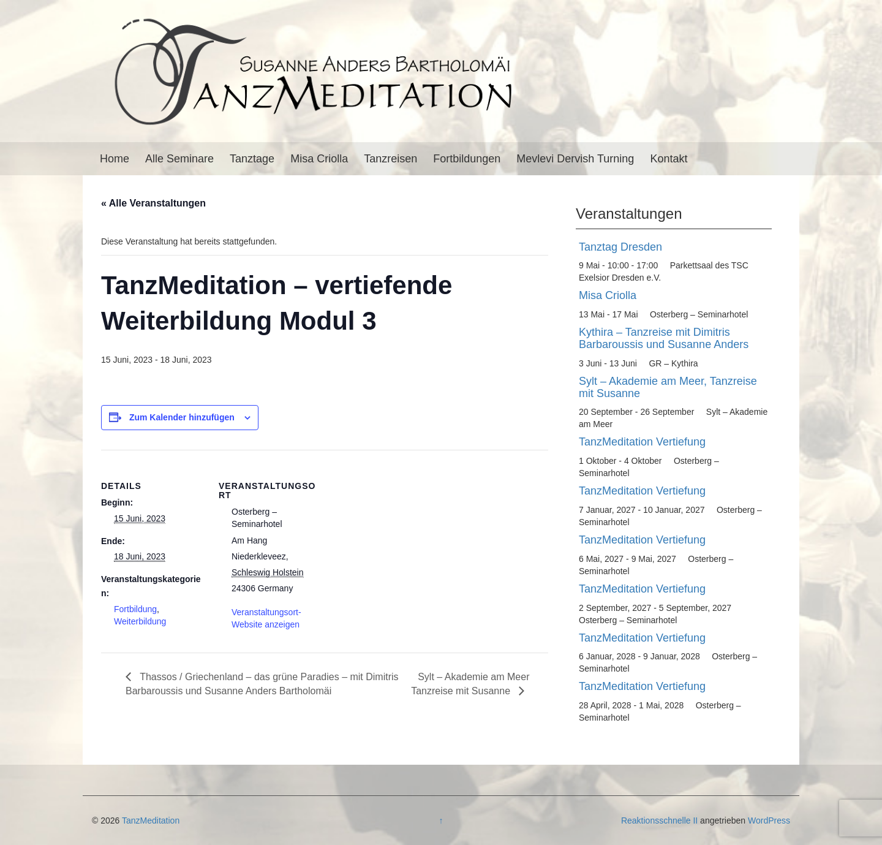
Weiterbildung (140, 621)
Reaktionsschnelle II (659, 820)
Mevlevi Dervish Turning (575, 159)
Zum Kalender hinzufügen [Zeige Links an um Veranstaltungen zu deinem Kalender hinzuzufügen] (182, 417)
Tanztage (252, 159)
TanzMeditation (150, 820)
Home (114, 159)
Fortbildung (135, 609)
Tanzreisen (390, 159)
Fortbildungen (466, 159)
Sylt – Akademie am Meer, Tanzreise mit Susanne (668, 387)
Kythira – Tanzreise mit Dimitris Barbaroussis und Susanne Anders (663, 338)
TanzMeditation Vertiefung (642, 442)
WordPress (769, 820)
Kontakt (668, 159)
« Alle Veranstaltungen (153, 203)
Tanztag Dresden (620, 247)
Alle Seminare (179, 159)
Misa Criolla (319, 159)
